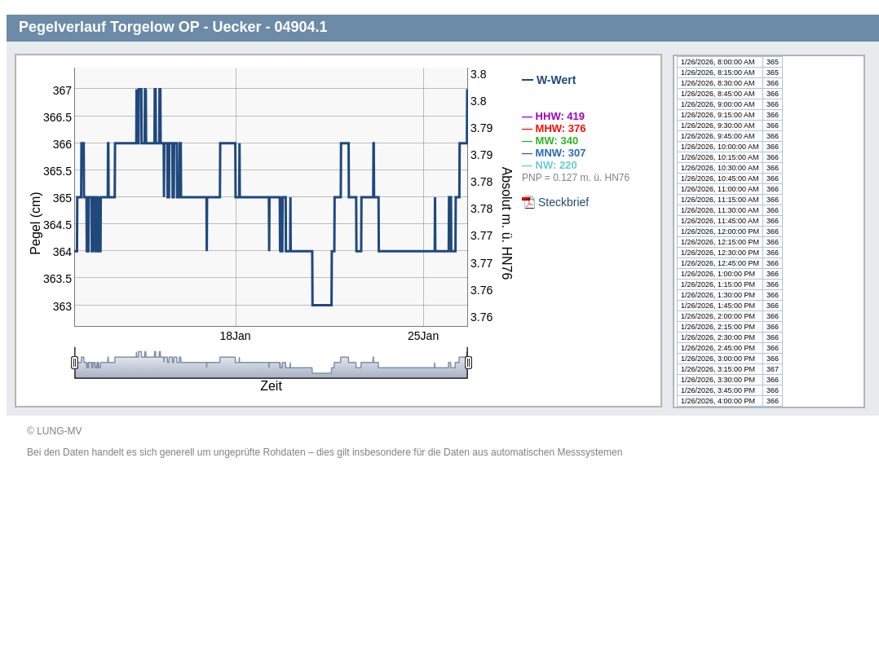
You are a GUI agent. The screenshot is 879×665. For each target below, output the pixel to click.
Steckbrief (563, 202)
